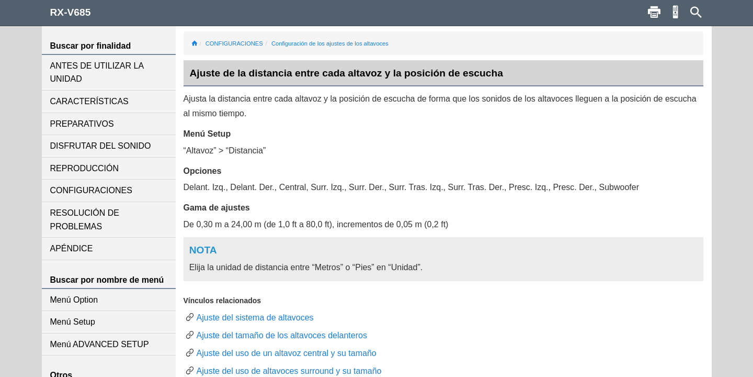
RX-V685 (70, 12)
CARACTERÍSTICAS (89, 101)
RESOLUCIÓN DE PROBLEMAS (84, 219)
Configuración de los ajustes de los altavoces (330, 43)
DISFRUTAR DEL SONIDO (100, 145)
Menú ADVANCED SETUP (99, 344)
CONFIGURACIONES (91, 190)
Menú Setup (72, 321)
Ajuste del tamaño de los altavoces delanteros (282, 335)
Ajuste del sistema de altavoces (255, 317)
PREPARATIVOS (82, 123)
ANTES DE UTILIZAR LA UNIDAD (97, 72)
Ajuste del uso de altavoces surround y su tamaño (289, 371)
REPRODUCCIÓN (84, 168)
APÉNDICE (71, 248)
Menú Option (74, 299)
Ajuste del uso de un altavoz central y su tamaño (286, 353)
